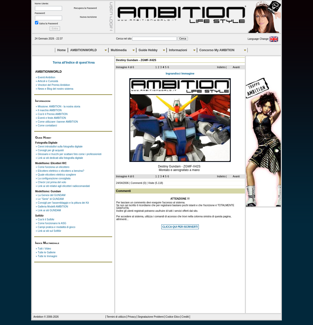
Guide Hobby (148, 50)
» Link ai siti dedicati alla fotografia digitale (59, 158)
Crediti (185, 316)
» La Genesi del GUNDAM (50, 195)
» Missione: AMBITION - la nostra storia (58, 106)
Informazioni (178, 50)
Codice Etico (173, 316)
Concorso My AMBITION (216, 50)
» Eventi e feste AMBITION (51, 118)
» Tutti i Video (43, 248)
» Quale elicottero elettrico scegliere (56, 174)
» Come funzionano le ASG (51, 223)
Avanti (236, 67)
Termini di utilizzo (116, 316)
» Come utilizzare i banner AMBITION (57, 121)
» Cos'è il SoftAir (45, 219)
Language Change (263, 38)
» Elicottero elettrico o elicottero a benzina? (60, 170)
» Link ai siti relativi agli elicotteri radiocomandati (63, 186)
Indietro (221, 67)
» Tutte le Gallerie (45, 252)
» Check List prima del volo (51, 182)
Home (61, 50)
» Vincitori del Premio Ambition (53, 85)
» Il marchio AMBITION (49, 110)
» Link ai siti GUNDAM (48, 210)
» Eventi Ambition (45, 77)
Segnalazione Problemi (151, 316)
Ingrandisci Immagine (180, 73)
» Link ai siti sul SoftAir (48, 231)
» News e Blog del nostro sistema (54, 88)
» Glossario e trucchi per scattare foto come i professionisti (69, 154)
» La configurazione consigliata (53, 178)
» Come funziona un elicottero (52, 167)
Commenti (136, 183)
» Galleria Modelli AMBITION (52, 206)
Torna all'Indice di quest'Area (74, 62)
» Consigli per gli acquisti (50, 150)
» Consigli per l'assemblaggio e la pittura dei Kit (62, 202)
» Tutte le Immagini (46, 256)
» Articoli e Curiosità (47, 81)
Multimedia (119, 50)
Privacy (132, 316)
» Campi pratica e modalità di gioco (55, 227)
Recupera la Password (85, 8)
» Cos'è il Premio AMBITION (52, 114)
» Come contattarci (46, 125)
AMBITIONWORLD (83, 50)
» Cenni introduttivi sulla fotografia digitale (59, 146)
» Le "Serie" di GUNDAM (50, 199)
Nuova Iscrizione (88, 17)
